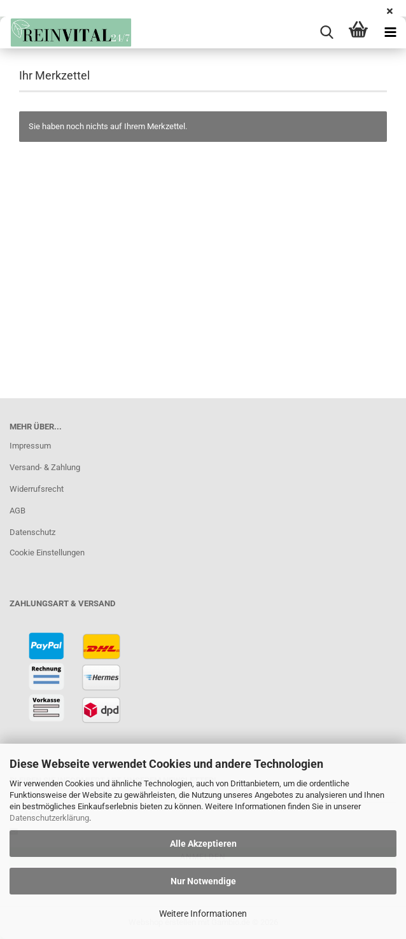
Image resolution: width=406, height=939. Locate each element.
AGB (17, 510)
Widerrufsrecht (37, 489)
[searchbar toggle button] (326, 32)
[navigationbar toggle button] (390, 32)
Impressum (30, 445)
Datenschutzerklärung (49, 818)
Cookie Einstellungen (47, 552)
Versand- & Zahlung (45, 467)
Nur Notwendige (203, 881)
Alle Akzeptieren (203, 843)
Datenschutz (32, 532)
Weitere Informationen (203, 913)
